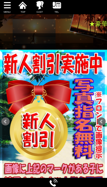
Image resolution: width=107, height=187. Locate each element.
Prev (5, 121)
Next (101, 121)
